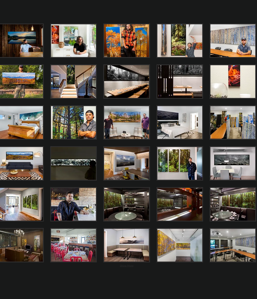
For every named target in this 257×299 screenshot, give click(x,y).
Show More (126, 265)
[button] (73, 40)
